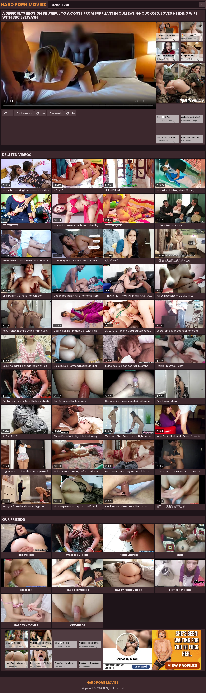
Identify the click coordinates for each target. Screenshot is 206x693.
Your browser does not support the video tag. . (78, 65)
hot (9, 113)
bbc (42, 113)
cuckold (57, 113)
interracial (25, 113)
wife (72, 113)
